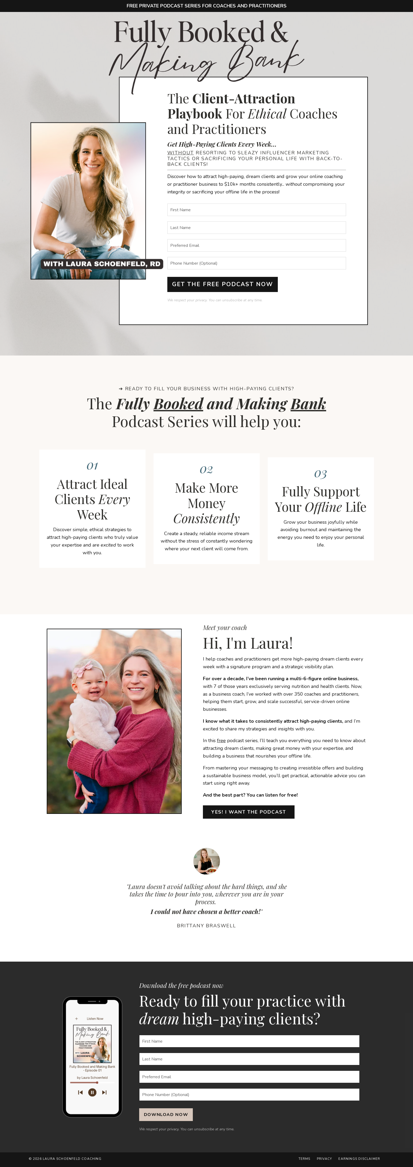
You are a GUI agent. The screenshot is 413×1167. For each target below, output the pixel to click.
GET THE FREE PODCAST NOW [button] (222, 284)
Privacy (324, 1160)
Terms (305, 1160)
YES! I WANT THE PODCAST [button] (248, 813)
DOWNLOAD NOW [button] (166, 1116)
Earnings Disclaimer (360, 1160)
